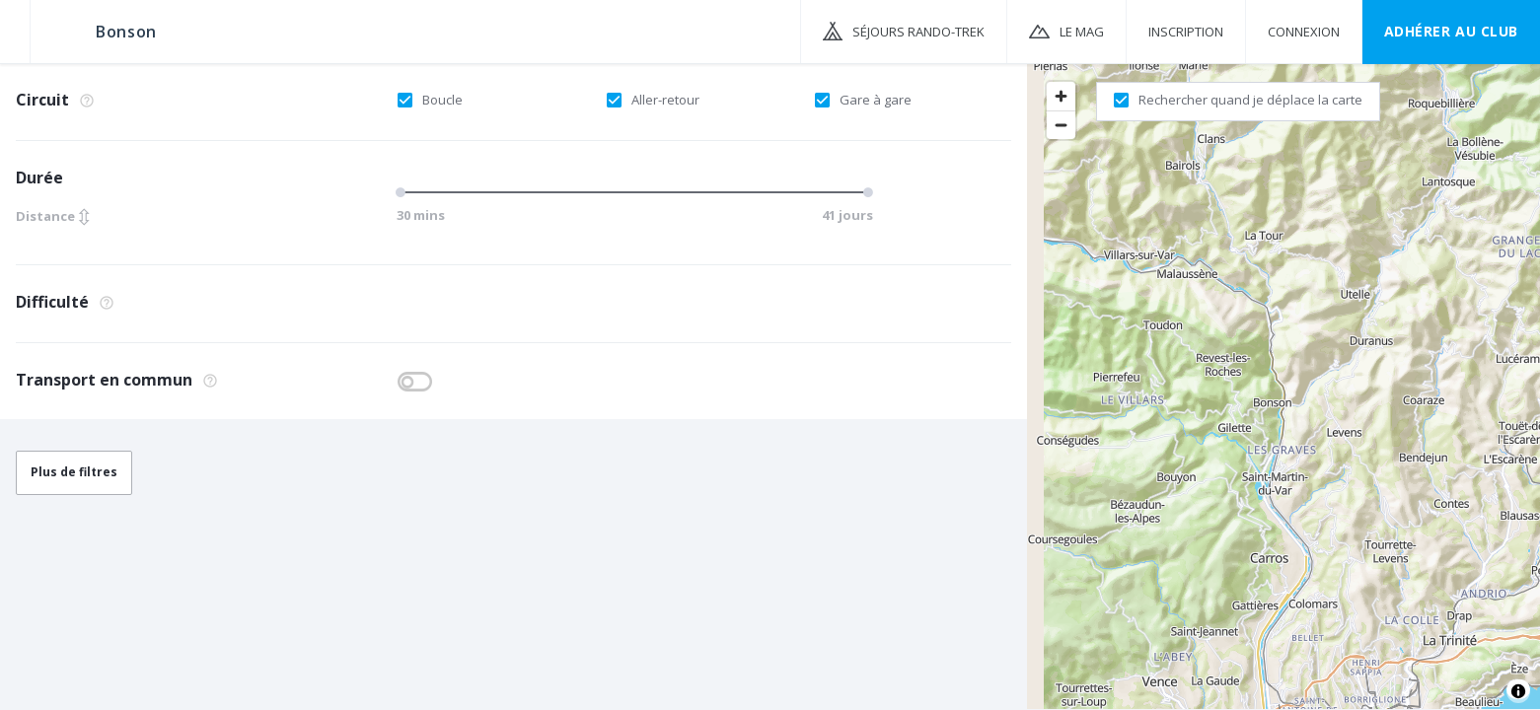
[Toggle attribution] (1518, 691)
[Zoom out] (1061, 124)
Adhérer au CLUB (1451, 31)
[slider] (403, 192)
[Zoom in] (1061, 96)
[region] (1283, 385)
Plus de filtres (74, 471)
